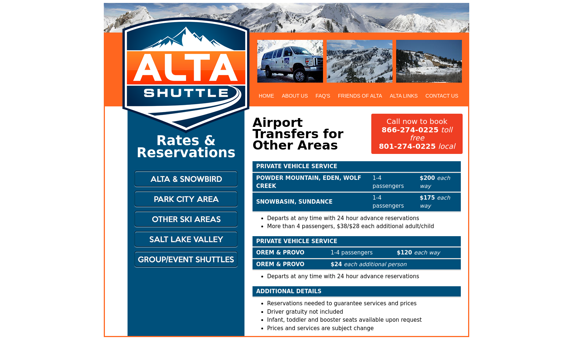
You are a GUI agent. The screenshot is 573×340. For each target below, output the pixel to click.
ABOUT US (295, 96)
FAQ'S (323, 96)
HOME (266, 96)
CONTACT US (441, 96)
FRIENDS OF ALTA (360, 96)
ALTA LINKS (404, 96)
